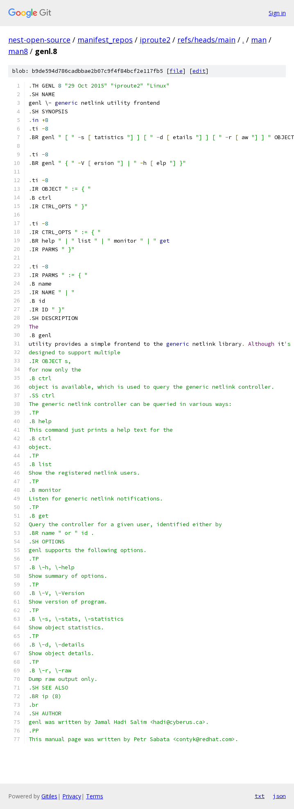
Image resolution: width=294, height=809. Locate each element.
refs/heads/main (206, 40)
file (176, 71)
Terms (94, 796)
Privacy (71, 796)
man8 (18, 51)
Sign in (277, 13)
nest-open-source (39, 40)
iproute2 (155, 40)
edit (199, 71)
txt (260, 796)
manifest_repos (105, 40)
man (259, 40)
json (279, 796)
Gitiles (49, 796)
